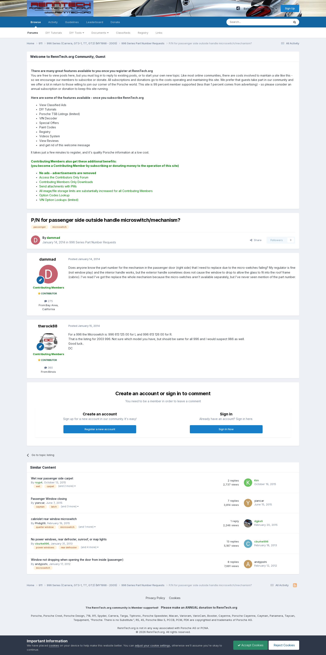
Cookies (174, 598)
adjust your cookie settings (152, 645)
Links (159, 32)
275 (48, 301)
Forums (32, 32)
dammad (47, 259)
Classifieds (123, 32)
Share (256, 240)
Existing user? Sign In (260, 8)
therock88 (47, 326)
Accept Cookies (250, 645)
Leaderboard (94, 22)
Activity (53, 22)
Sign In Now (226, 429)
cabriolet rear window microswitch (54, 519)
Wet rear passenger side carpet (52, 478)
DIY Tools (76, 32)
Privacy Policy (155, 598)
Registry (143, 32)
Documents (100, 32)
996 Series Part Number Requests (92, 242)
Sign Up (290, 8)
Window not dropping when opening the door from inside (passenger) (77, 559)
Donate (115, 22)
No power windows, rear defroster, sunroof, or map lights (69, 539)
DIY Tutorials (54, 32)
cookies (54, 645)
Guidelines (72, 22)
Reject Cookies (284, 645)
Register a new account (100, 429)
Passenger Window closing (49, 498)
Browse (36, 23)
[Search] (247, 22)
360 (48, 367)
